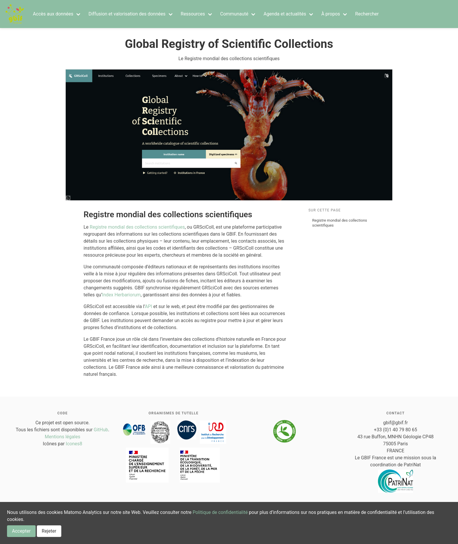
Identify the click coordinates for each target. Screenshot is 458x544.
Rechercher (367, 14)
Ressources (193, 14)
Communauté (234, 14)
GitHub (101, 429)
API (148, 306)
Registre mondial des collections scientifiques (339, 222)
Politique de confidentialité (220, 512)
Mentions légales (62, 436)
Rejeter (49, 531)
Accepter (21, 531)
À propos (330, 14)
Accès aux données (53, 14)
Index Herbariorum (121, 295)
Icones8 (74, 443)
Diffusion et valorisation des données (127, 14)
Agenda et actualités (284, 14)
